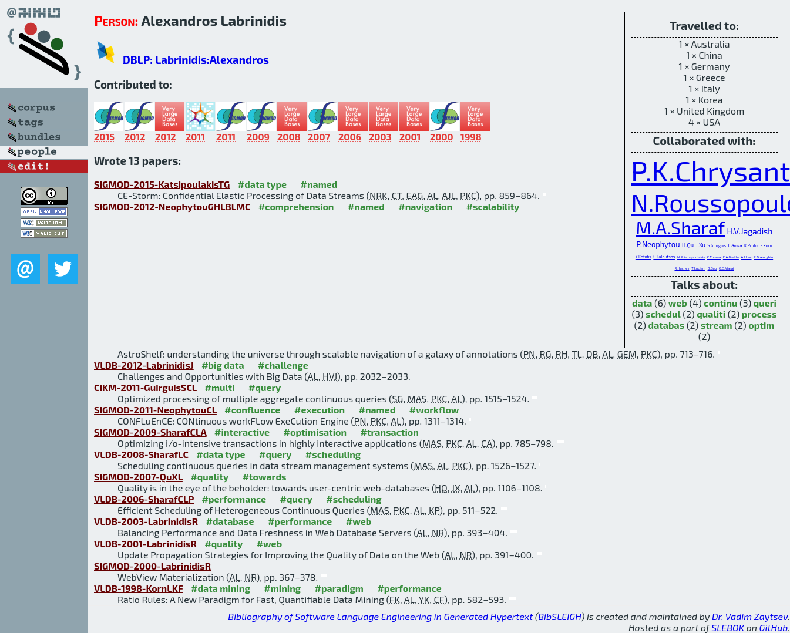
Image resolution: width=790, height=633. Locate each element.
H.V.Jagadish (750, 231)
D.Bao (712, 268)
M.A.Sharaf (680, 227)
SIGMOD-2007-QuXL (138, 476)
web (677, 302)
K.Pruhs (751, 245)
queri (765, 302)
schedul (663, 313)
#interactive (242, 431)
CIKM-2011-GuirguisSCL (145, 387)
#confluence (252, 409)
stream (716, 325)
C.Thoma (714, 257)
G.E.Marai (726, 268)
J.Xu (700, 245)
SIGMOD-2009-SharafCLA (150, 431)
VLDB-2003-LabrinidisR (146, 521)
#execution (319, 409)
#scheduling (333, 454)
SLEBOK (727, 627)
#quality (209, 476)
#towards (265, 476)
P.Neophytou (658, 244)
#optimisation (315, 431)
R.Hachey (681, 268)
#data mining (220, 588)
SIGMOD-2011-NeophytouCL (155, 409)
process (759, 313)
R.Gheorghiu (763, 257)
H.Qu (688, 245)
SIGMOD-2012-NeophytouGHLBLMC (172, 206)
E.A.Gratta (731, 257)
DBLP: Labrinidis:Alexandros (196, 59)
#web (358, 521)
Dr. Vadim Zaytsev (750, 616)
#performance (234, 498)
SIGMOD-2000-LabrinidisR (152, 565)
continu (720, 302)
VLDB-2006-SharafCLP (144, 498)
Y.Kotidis (643, 256)
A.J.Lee (746, 257)
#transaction (390, 431)
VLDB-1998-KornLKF (138, 588)
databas (666, 325)
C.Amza (735, 245)
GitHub (773, 627)
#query (264, 387)
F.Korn (766, 245)
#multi (220, 387)
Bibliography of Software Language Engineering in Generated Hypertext (380, 616)
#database (230, 521)
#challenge (283, 365)
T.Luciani (698, 268)
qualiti (711, 313)
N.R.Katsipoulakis (691, 257)
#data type (262, 184)
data (642, 302)
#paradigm (339, 588)
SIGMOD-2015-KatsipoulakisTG (162, 184)
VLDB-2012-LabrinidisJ (144, 365)
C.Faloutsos (664, 256)
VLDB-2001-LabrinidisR (145, 543)
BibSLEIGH (559, 616)
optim (761, 325)
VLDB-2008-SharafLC (141, 454)
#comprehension (296, 206)
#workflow (434, 409)
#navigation (425, 206)
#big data (222, 365)
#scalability (493, 206)
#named (319, 184)
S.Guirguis (717, 245)
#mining (282, 588)
